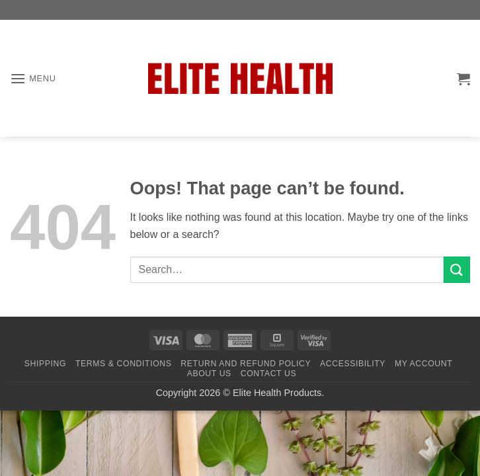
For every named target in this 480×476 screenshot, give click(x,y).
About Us (209, 373)
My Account (423, 363)
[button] (33, 78)
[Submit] (457, 269)
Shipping (45, 363)
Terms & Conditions (123, 363)
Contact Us (269, 373)
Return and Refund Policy (245, 363)
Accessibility (352, 363)
